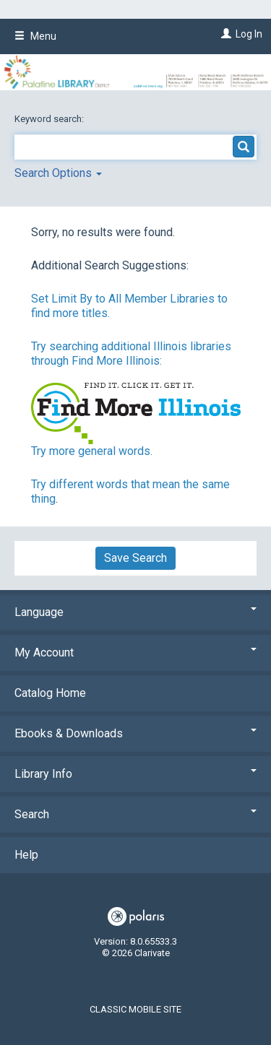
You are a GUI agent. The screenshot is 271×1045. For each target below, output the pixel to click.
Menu (35, 36)
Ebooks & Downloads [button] (135, 733)
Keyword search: (50, 118)
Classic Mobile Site (135, 1009)
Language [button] (135, 612)
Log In (249, 34)
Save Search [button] (135, 558)
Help (26, 855)
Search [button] (135, 814)
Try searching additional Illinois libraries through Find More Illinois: (131, 353)
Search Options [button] (58, 173)
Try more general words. (91, 451)
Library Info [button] (135, 774)
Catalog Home (50, 693)
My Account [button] (135, 652)
